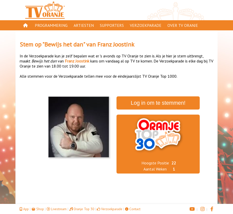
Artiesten (84, 25)
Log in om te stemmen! (158, 103)
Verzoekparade (145, 25)
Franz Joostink (115, 44)
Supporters (112, 25)
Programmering (51, 25)
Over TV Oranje (182, 25)
